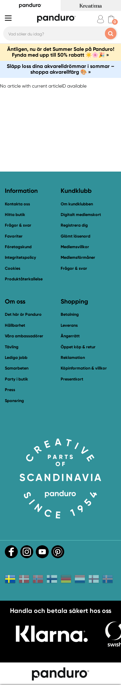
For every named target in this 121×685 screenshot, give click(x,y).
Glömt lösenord (75, 236)
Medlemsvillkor (75, 246)
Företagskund (18, 246)
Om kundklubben (77, 204)
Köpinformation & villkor (84, 368)
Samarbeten (16, 368)
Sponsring (14, 400)
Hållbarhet (15, 325)
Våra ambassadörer (24, 335)
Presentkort (72, 379)
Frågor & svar (18, 225)
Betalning (70, 314)
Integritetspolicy (20, 257)
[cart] (111, 19)
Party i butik (16, 379)
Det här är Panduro (23, 314)
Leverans (69, 325)
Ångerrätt (70, 335)
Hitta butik (15, 214)
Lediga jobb (16, 357)
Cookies (12, 268)
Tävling (11, 346)
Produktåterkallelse (24, 279)
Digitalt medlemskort (81, 214)
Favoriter (14, 236)
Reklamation (73, 357)
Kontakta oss (17, 204)
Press (10, 389)
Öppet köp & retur (78, 346)
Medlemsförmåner (78, 257)
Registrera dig (74, 225)
